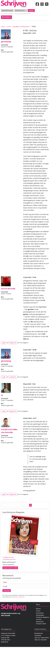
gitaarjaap (6, 41)
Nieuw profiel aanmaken (7, 13)
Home (3, 27)
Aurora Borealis (8, 288)
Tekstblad (37, 635)
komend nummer (9, 559)
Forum (38, 611)
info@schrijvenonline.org (10, 613)
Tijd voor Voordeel (40, 640)
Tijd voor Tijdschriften (41, 638)
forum (9, 27)
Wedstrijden (40, 615)
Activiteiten (40, 613)
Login (3, 343)
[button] (6, 17)
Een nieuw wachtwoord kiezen (23, 13)
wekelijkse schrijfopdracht (21, 27)
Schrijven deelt (41, 624)
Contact (39, 619)
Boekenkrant (38, 633)
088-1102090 (5, 616)
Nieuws (38, 609)
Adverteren (40, 622)
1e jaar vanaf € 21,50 (10, 568)
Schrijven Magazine (42, 617)
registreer (13, 343)
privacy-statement (20, 597)
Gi (2, 395)
